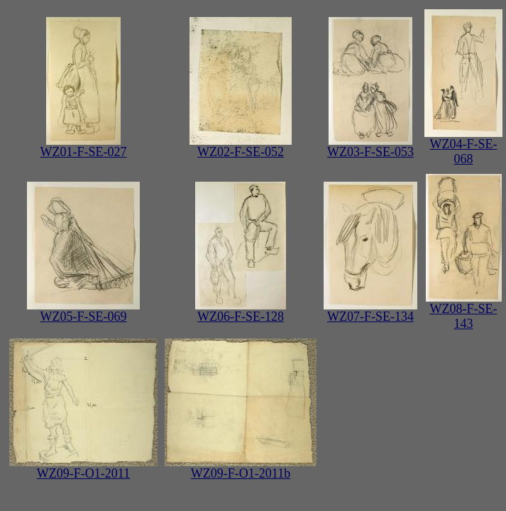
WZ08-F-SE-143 (464, 310)
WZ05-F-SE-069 (83, 311)
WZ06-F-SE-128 (240, 311)
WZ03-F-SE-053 (370, 146)
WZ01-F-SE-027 (83, 146)
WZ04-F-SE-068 (463, 146)
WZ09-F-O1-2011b (241, 467)
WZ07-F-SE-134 (370, 311)
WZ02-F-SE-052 (240, 146)
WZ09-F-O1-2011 (83, 467)
